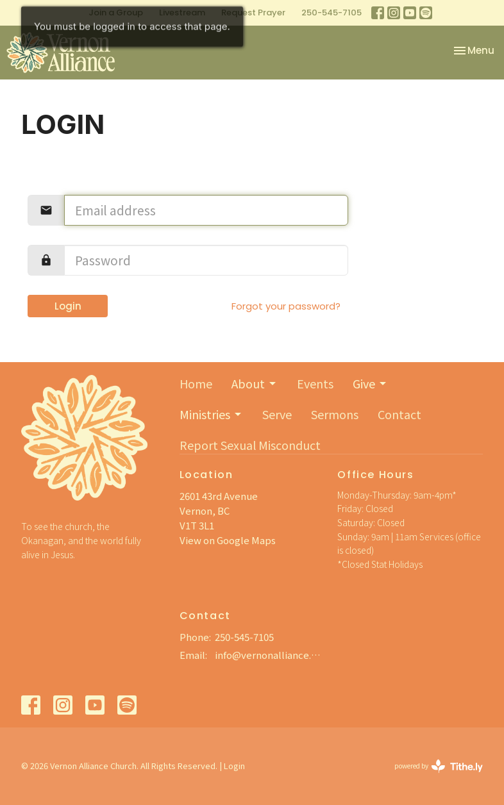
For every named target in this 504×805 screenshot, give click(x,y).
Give (370, 383)
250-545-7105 (331, 12)
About (254, 383)
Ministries (211, 414)
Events (315, 383)
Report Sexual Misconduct (250, 444)
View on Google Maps (228, 540)
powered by (438, 766)
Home (196, 383)
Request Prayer (253, 12)
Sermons (334, 414)
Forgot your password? (285, 306)
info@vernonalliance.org (270, 654)
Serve (277, 414)
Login (68, 306)
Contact (399, 414)
